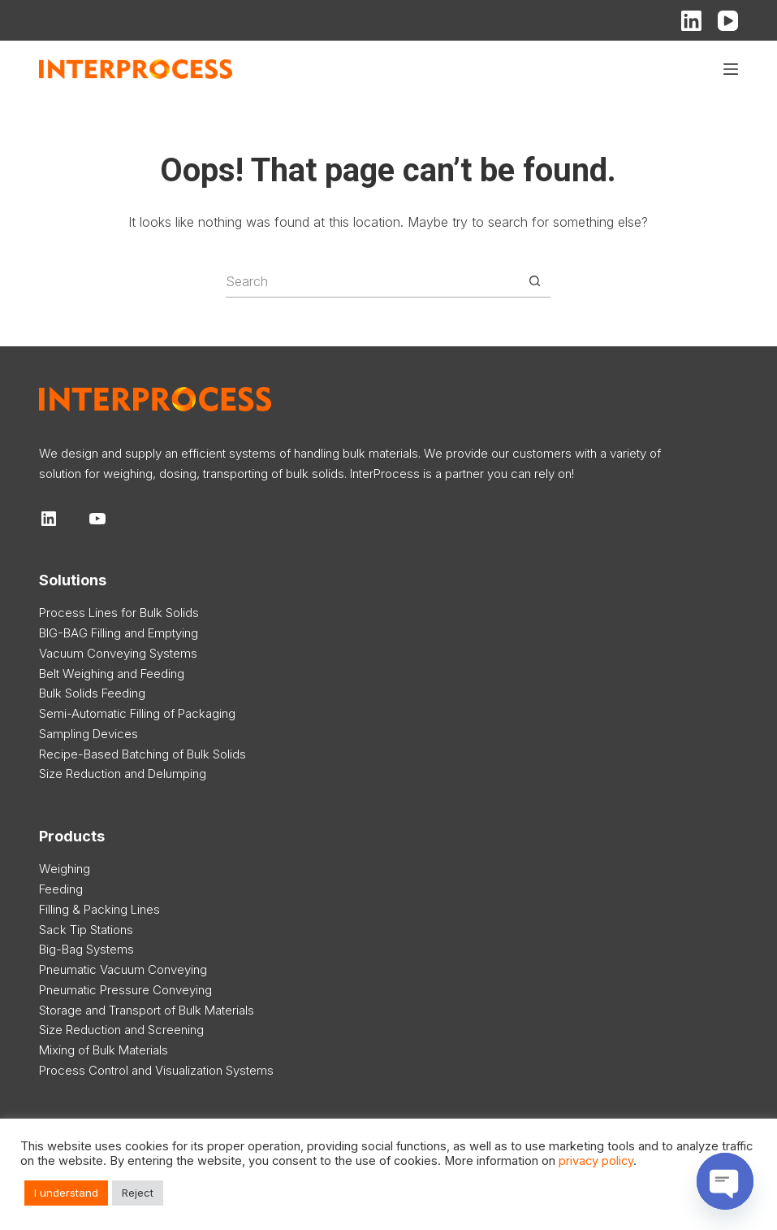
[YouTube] (728, 21)
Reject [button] (137, 1192)
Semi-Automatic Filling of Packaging (137, 713)
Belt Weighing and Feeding (111, 673)
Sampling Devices (88, 733)
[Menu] (730, 69)
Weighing (64, 868)
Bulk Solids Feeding (92, 693)
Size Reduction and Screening (121, 1029)
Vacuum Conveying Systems (118, 653)
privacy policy (596, 1161)
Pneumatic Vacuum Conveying (123, 969)
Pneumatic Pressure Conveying (125, 989)
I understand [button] (66, 1192)
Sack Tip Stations (86, 929)
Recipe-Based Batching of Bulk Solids (142, 754)
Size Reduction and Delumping (122, 773)
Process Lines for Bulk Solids (119, 612)
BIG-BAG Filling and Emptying (118, 633)
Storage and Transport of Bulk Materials (146, 1010)
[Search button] (534, 281)
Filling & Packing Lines (99, 909)
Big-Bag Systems (86, 949)
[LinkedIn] (691, 21)
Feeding (61, 889)
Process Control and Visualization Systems (156, 1070)
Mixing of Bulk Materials (103, 1050)
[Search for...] (372, 281)
